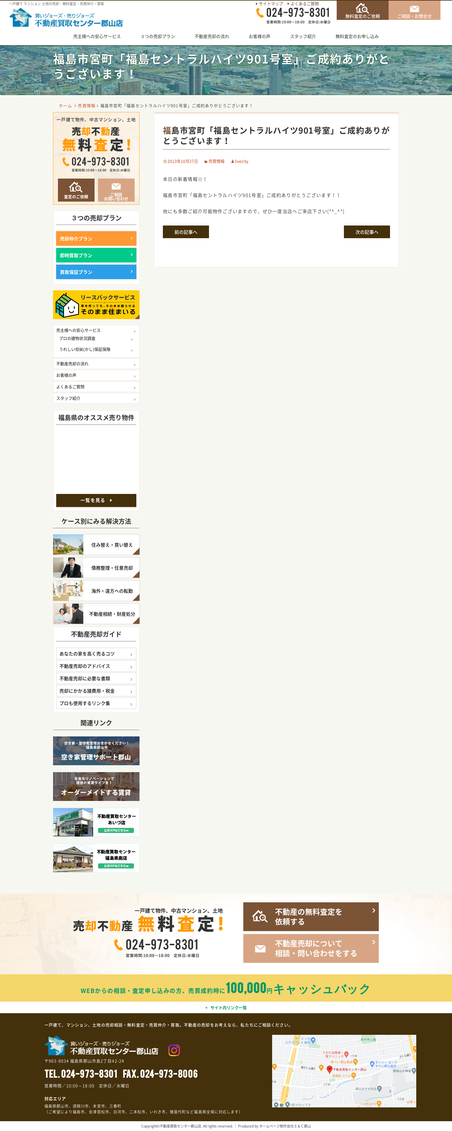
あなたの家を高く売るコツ (87, 653)
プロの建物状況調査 (77, 338)
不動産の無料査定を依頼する (308, 917)
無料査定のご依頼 (362, 15)
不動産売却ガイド (96, 634)
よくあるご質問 (305, 3)
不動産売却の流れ (212, 36)
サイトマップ (271, 3)
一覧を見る (92, 500)
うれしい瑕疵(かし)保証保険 (84, 349)
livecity (241, 161)
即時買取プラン (76, 255)
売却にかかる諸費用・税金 (87, 690)
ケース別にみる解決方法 (96, 521)
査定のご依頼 (76, 196)
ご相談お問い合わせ (116, 196)
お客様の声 (259, 36)
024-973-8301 (89, 1073)
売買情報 (216, 161)
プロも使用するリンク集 (84, 703)
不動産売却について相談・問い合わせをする (316, 948)
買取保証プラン (76, 271)
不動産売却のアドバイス (84, 665)
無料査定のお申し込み (357, 36)
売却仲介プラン (76, 238)
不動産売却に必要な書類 (84, 678)
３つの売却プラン (157, 36)
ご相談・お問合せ (414, 15)
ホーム (65, 105)
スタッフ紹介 (303, 36)
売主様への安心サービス (97, 36)
